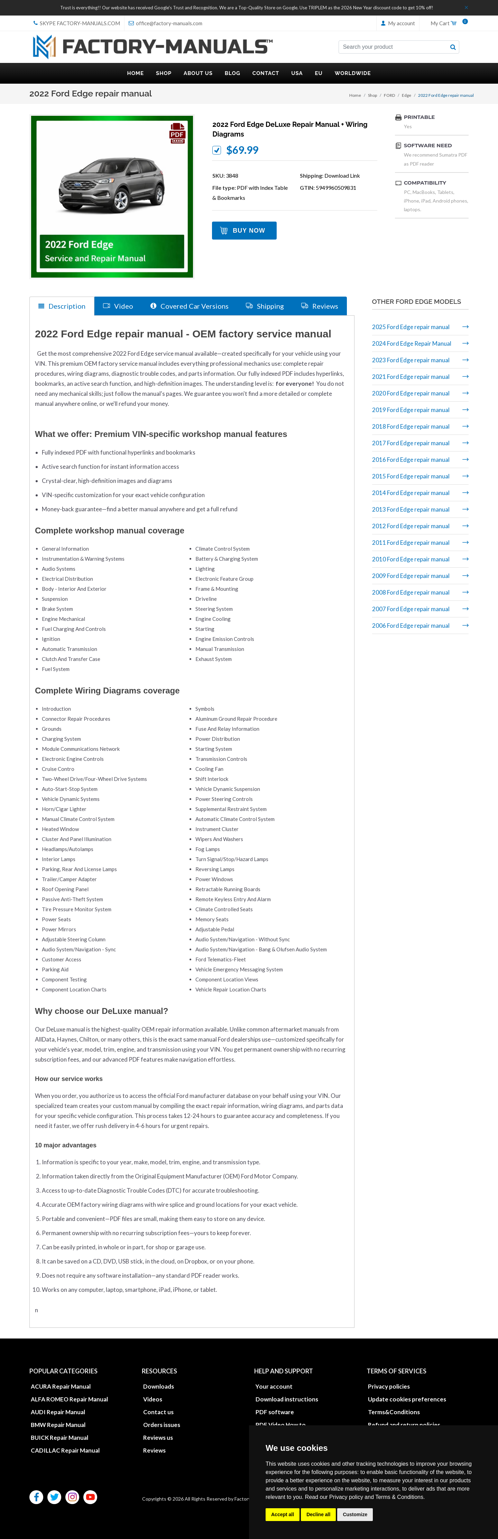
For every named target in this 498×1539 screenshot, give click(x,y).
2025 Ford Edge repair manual (411, 326)
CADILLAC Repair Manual (65, 1450)
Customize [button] (355, 1514)
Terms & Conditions (399, 1497)
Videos (152, 1398)
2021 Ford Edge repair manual (411, 376)
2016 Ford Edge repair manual (411, 459)
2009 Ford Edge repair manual (411, 575)
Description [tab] (61, 306)
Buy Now (249, 230)
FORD (389, 95)
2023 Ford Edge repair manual (411, 360)
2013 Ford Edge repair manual (411, 509)
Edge (406, 95)
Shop (372, 95)
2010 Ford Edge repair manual (411, 559)
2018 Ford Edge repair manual (411, 426)
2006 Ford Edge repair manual (411, 625)
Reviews (154, 1450)
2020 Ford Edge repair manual (411, 393)
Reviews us (158, 1437)
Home (355, 95)
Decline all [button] (318, 1514)
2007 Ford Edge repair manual (411, 609)
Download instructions (287, 1398)
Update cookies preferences (407, 1398)
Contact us (158, 1411)
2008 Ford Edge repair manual (411, 592)
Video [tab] (118, 306)
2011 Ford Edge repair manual (411, 542)
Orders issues (161, 1424)
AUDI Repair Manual (58, 1411)
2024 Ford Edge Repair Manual (411, 343)
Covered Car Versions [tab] (189, 306)
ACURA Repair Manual (61, 1386)
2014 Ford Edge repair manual (411, 492)
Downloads (158, 1386)
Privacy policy (346, 1497)
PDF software (275, 1411)
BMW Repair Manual (58, 1424)
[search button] (453, 47)
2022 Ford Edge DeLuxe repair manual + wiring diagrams (289, 129)
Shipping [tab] (265, 306)
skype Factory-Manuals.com (77, 23)
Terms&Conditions (394, 1411)
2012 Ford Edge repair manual (411, 526)
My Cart (447, 23)
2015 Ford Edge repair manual (411, 476)
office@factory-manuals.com (165, 23)
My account (398, 23)
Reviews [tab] (319, 306)
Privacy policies (389, 1386)
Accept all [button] (282, 1514)
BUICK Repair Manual (59, 1437)
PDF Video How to (281, 1424)
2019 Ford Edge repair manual (411, 409)
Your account (274, 1386)
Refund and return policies (404, 1424)
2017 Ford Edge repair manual (411, 443)
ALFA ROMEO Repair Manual (69, 1398)
